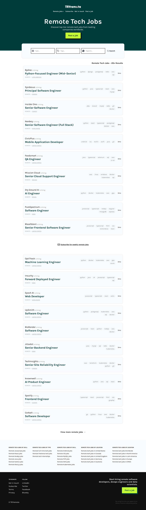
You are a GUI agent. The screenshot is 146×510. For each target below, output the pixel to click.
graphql (111, 400)
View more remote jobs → (73, 432)
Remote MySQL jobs (64, 456)
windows (104, 174)
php (88, 106)
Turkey (34, 111)
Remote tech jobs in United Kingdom (94, 456)
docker (112, 109)
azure (112, 263)
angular (111, 209)
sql (113, 75)
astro (112, 296)
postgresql (99, 72)
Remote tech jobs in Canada (91, 454)
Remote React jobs (15, 454)
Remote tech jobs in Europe (122, 459)
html (108, 226)
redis (107, 72)
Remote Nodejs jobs (16, 456)
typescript (99, 89)
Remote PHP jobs (63, 459)
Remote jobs (58, 11)
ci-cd (112, 160)
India (33, 214)
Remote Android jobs (64, 451)
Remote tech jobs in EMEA (121, 462)
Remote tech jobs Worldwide (122, 451)
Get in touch (79, 11)
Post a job (89, 11)
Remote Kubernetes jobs (66, 464)
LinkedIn (25, 483)
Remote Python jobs (16, 462)
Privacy (12, 493)
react (107, 89)
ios (90, 142)
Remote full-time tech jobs (42, 451)
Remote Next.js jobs (16, 464)
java (91, 89)
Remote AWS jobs (63, 462)
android (84, 142)
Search (111, 51)
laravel (94, 106)
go (87, 414)
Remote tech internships (41, 456)
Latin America (36, 77)
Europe (34, 403)
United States (36, 145)
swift (102, 142)
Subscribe (69, 11)
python (82, 72)
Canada (34, 94)
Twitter (25, 486)
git (113, 106)
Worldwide (36, 128)
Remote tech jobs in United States (93, 451)
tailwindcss (104, 229)
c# (94, 277)
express (111, 212)
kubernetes (106, 177)
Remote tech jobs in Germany (91, 459)
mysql (112, 92)
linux (96, 174)
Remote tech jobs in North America (124, 454)
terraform (93, 363)
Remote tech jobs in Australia (91, 462)
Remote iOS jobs (63, 454)
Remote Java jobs (15, 459)
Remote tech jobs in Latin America (124, 456)
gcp (113, 193)
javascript (85, 209)
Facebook (26, 489)
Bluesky (25, 493)
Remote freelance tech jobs (42, 454)
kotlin (96, 142)
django (90, 72)
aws (113, 72)
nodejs (104, 209)
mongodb (102, 212)
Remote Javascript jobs (17, 451)
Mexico (34, 180)
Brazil (34, 197)
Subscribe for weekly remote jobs (75, 244)
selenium (101, 157)
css (113, 226)
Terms (11, 489)
